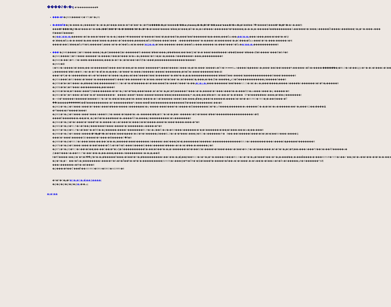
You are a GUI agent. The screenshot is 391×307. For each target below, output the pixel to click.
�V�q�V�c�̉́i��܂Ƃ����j (85, 180)
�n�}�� (52, 194)
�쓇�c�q (150, 44)
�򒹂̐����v (78, 184)
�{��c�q (248, 44)
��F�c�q (243, 37)
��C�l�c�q (63, 37)
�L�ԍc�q (201, 83)
